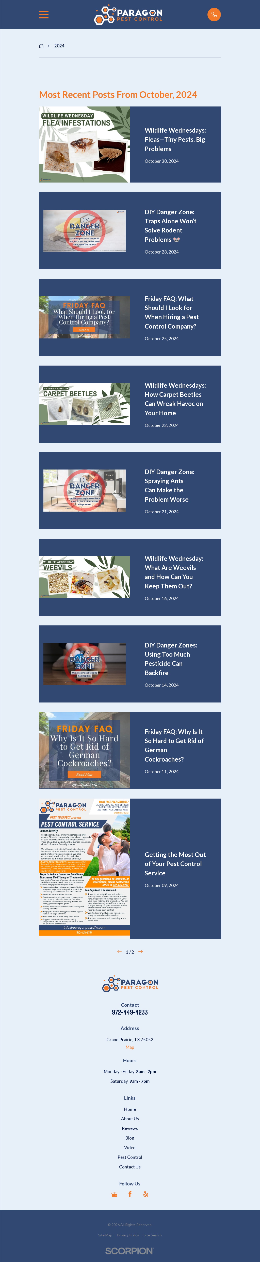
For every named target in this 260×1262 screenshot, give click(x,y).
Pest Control (130, 1157)
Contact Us (130, 1166)
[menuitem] (105, 1235)
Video (130, 1147)
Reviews (130, 1128)
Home (130, 1109)
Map (130, 1047)
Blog (129, 1138)
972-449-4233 (130, 1012)
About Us (130, 1118)
